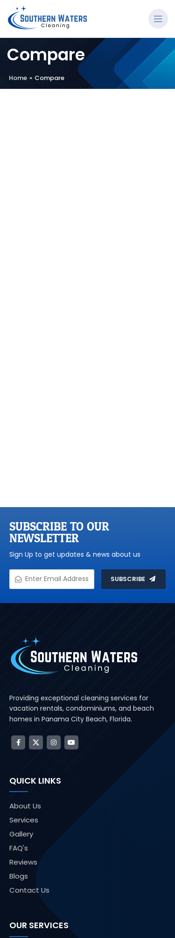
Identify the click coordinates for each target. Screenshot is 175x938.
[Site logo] (48, 18)
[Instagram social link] (54, 742)
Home (18, 77)
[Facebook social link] (18, 742)
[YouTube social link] (71, 742)
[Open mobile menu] (158, 18)
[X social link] (36, 742)
